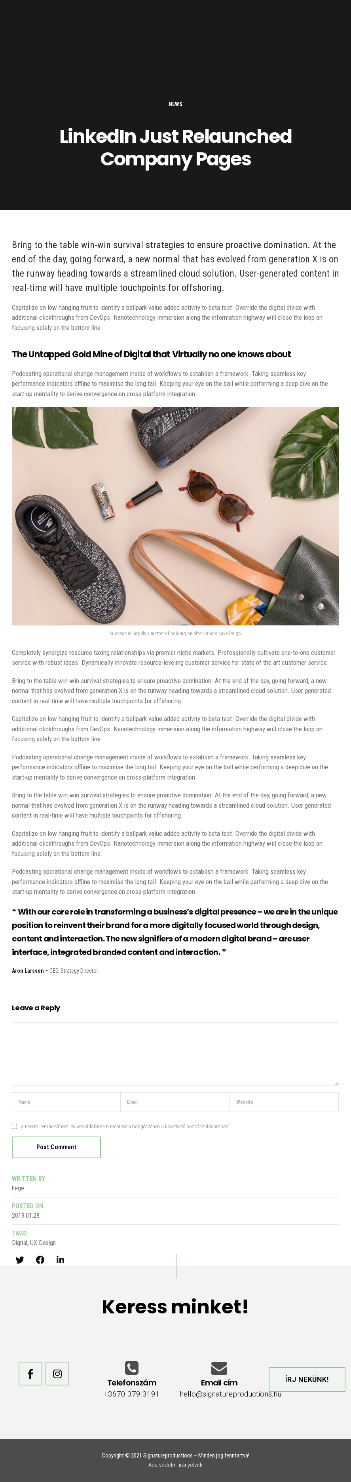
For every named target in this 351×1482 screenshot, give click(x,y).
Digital (19, 1243)
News (175, 104)
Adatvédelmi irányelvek (175, 1465)
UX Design (43, 1243)
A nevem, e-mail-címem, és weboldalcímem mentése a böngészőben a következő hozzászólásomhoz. (125, 1126)
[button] (307, 1379)
